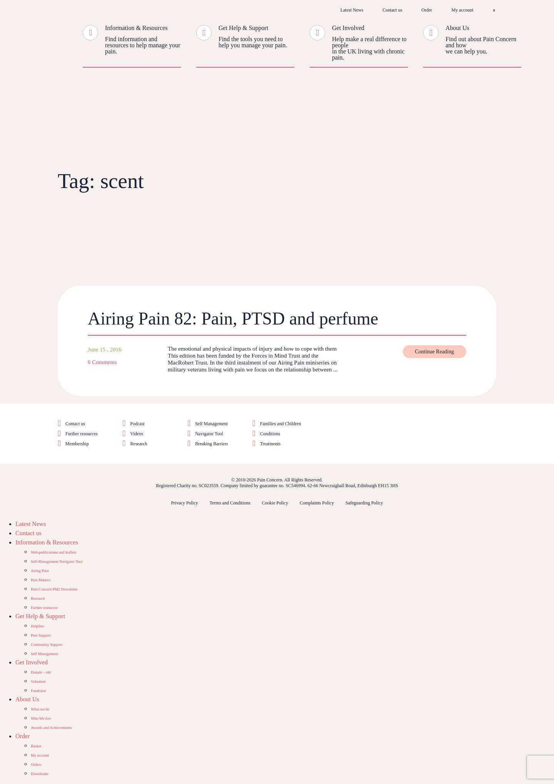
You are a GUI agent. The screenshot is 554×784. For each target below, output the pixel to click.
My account (462, 10)
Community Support (46, 645)
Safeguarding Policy (364, 503)
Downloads (39, 774)
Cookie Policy (275, 503)
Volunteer (38, 681)
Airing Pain (39, 571)
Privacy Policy (184, 503)
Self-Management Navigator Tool (57, 561)
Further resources (81, 433)
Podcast (137, 423)
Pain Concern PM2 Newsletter (54, 589)
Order (426, 10)
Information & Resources (136, 28)
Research (138, 443)
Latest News (352, 10)
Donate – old (41, 672)
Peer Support (41, 635)
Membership (77, 443)
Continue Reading (434, 352)
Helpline (37, 626)
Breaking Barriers (211, 443)
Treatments (270, 443)
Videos (136, 433)
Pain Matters (40, 580)
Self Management (211, 423)
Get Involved (348, 28)
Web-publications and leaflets (54, 552)
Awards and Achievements (51, 728)
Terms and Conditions (230, 503)
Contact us (392, 10)
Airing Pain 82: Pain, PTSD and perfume (233, 318)
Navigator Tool (209, 433)
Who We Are (41, 718)
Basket (36, 746)
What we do (40, 709)
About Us (457, 28)
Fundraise (38, 691)
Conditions (270, 433)
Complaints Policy (317, 503)
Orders (36, 764)
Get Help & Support (243, 28)
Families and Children (280, 423)
